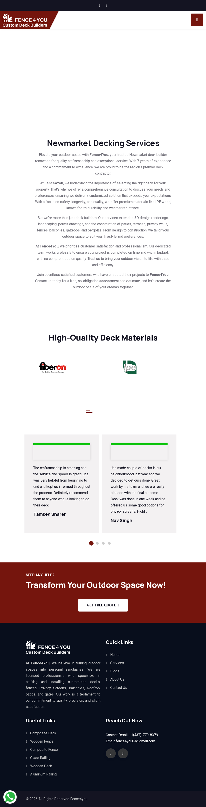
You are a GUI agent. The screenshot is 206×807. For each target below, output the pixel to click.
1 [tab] (91, 543)
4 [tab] (109, 543)
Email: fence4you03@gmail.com (130, 741)
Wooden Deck (41, 766)
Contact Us (118, 687)
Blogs (114, 671)
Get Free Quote (103, 605)
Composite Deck (43, 733)
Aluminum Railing (43, 774)
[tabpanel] (61, 483)
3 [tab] (103, 543)
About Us (117, 679)
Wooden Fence (42, 741)
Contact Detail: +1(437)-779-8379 (132, 735)
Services (117, 663)
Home (115, 655)
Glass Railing (40, 758)
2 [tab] (97, 543)
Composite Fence (44, 749)
